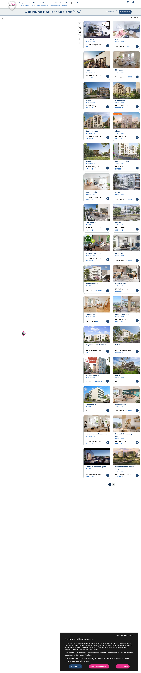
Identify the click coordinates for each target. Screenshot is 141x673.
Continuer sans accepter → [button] (123, 636)
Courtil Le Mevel (92, 131)
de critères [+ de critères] (110, 12)
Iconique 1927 (120, 284)
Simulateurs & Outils (62, 3)
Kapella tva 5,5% (92, 284)
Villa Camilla (91, 223)
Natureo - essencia (93, 253)
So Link (88, 100)
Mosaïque (119, 70)
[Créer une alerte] (125, 12)
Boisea (88, 162)
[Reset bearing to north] (79, 23)
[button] (133, 2)
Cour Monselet (91, 192)
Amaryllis (119, 253)
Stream (118, 223)
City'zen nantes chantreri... (96, 345)
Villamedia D (91, 405)
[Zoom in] (79, 18)
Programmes (28, 3)
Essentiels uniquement (99, 666)
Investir (86, 3)
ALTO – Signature (122, 314)
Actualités (76, 3)
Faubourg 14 (90, 314)
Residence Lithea (122, 162)
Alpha (117, 131)
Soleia (117, 345)
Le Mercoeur (120, 100)
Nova (88, 70)
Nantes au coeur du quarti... (97, 467)
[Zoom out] (79, 21)
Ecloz (117, 39)
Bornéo (118, 375)
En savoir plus (76, 666)
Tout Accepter (122, 666)
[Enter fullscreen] (79, 27)
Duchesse (90, 39)
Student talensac (93, 375)
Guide (46, 3)
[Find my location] (79, 42)
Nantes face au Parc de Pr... (96, 434)
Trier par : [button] (133, 18)
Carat (117, 192)
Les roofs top (120, 405)
